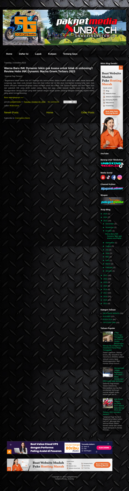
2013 (105, 303)
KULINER (107, 316)
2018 (105, 289)
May (107, 257)
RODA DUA (14, 106)
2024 (105, 217)
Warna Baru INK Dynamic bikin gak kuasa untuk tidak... (114, 236)
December (110, 224)
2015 (105, 300)
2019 (105, 286)
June (108, 253)
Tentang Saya (70, 54)
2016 (105, 296)
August (109, 246)
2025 (105, 214)
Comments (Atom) (22, 118)
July (107, 250)
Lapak (38, 54)
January (109, 271)
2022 (105, 275)
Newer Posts (11, 112)
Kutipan (52, 54)
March (108, 264)
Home (9, 54)
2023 (105, 221)
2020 (105, 282)
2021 (105, 279)
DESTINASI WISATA (111, 313)
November (110, 227)
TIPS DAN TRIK (109, 322)
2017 (105, 293)
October (109, 231)
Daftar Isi (23, 54)
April (108, 260)
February (109, 267)
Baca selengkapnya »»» (13, 97)
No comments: (54, 102)
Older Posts (87, 112)
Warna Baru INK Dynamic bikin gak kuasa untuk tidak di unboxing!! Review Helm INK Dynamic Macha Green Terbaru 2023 (48, 70)
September (110, 243)
